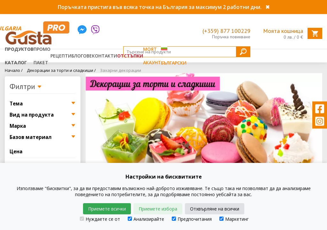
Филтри (26, 87)
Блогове (82, 56)
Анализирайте (146, 219)
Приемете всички (107, 209)
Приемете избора (158, 209)
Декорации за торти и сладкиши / (61, 70)
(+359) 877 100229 (226, 30)
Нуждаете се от (100, 219)
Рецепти (61, 56)
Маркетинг (234, 219)
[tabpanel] (204, 125)
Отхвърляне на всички (214, 209)
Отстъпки (130, 56)
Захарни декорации (120, 70)
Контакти (104, 56)
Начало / (14, 70)
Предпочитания (192, 219)
